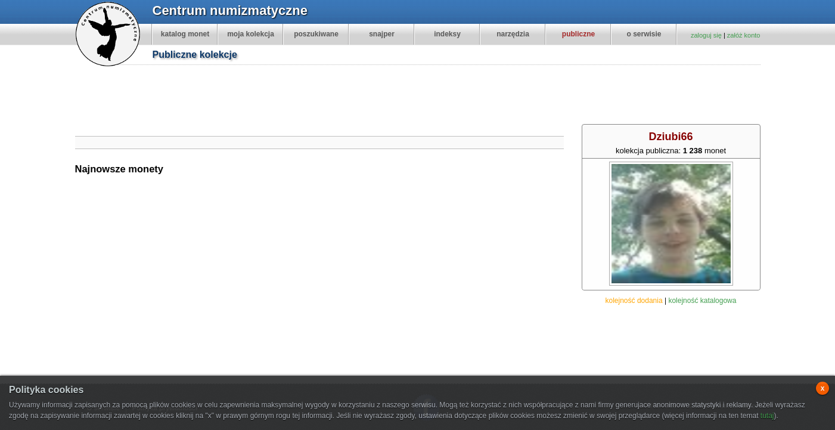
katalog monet (185, 34)
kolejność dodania (634, 300)
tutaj (767, 416)
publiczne (578, 34)
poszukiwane (316, 34)
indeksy (447, 34)
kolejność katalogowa (702, 300)
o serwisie (643, 34)
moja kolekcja (250, 34)
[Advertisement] (424, 96)
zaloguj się (706, 35)
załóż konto (743, 35)
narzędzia (512, 34)
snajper (382, 34)
